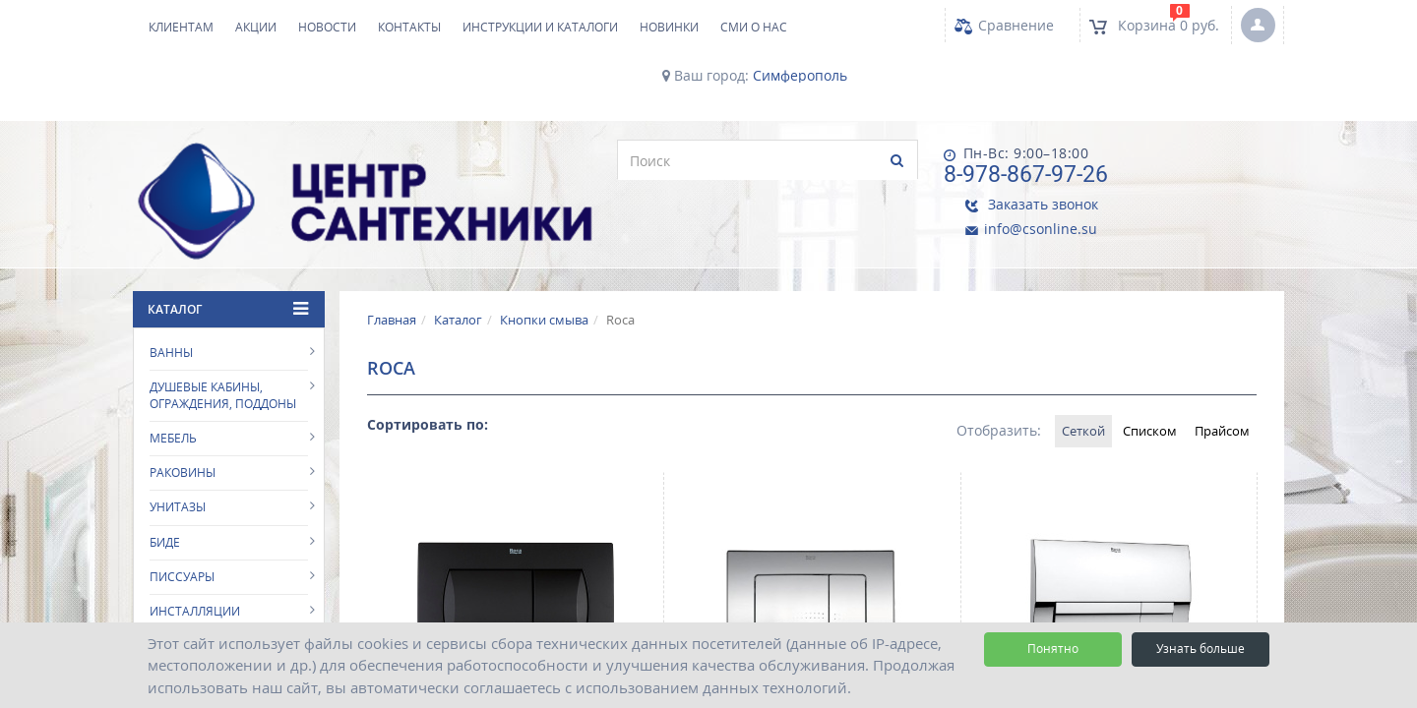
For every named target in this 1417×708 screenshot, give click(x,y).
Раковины (183, 403)
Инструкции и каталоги (540, 27)
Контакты (409, 27)
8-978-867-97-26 (986, 168)
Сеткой (1048, 361)
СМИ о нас (753, 27)
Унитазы (178, 438)
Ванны (171, 282)
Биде (165, 472)
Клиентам (181, 27)
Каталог (458, 250)
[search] (490, 160)
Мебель (173, 369)
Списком (1128, 361)
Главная (391, 250)
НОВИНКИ (669, 27)
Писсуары (182, 507)
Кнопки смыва (544, 250)
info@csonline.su (1184, 171)
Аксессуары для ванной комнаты (228, 619)
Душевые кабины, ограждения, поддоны (223, 326)
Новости (327, 27)
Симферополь (800, 76)
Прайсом (1215, 361)
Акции (256, 27)
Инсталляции (195, 542)
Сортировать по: (427, 354)
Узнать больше (1200, 648)
